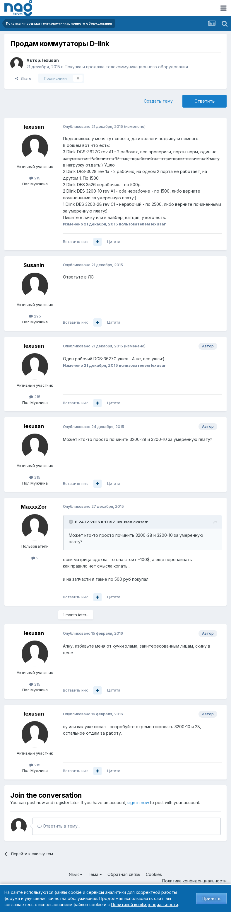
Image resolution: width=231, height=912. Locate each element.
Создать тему (158, 100)
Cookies (154, 874)
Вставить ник (75, 241)
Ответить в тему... (58, 825)
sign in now (138, 802)
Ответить (204, 100)
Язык (75, 874)
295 (35, 316)
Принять (211, 898)
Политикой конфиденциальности (144, 904)
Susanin (33, 265)
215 (34, 178)
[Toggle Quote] (71, 521)
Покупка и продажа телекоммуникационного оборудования (126, 66)
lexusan (50, 60)
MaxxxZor (34, 507)
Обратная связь (123, 874)
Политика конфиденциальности (194, 880)
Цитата (113, 241)
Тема (95, 874)
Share (23, 78)
